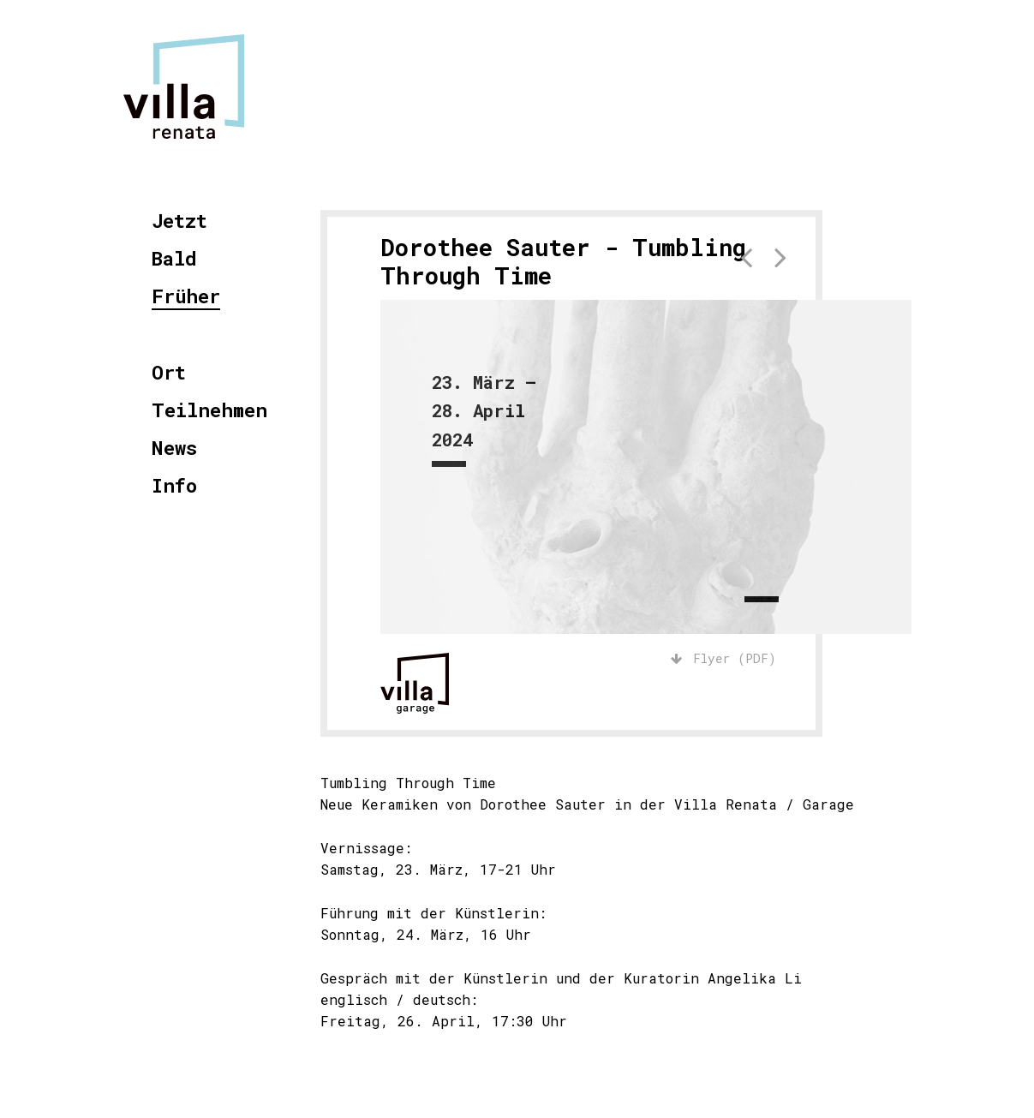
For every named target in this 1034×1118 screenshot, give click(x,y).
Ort (169, 373)
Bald (174, 259)
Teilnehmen (209, 410)
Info (174, 486)
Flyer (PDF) (723, 658)
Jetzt (179, 221)
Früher (186, 296)
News (174, 448)
